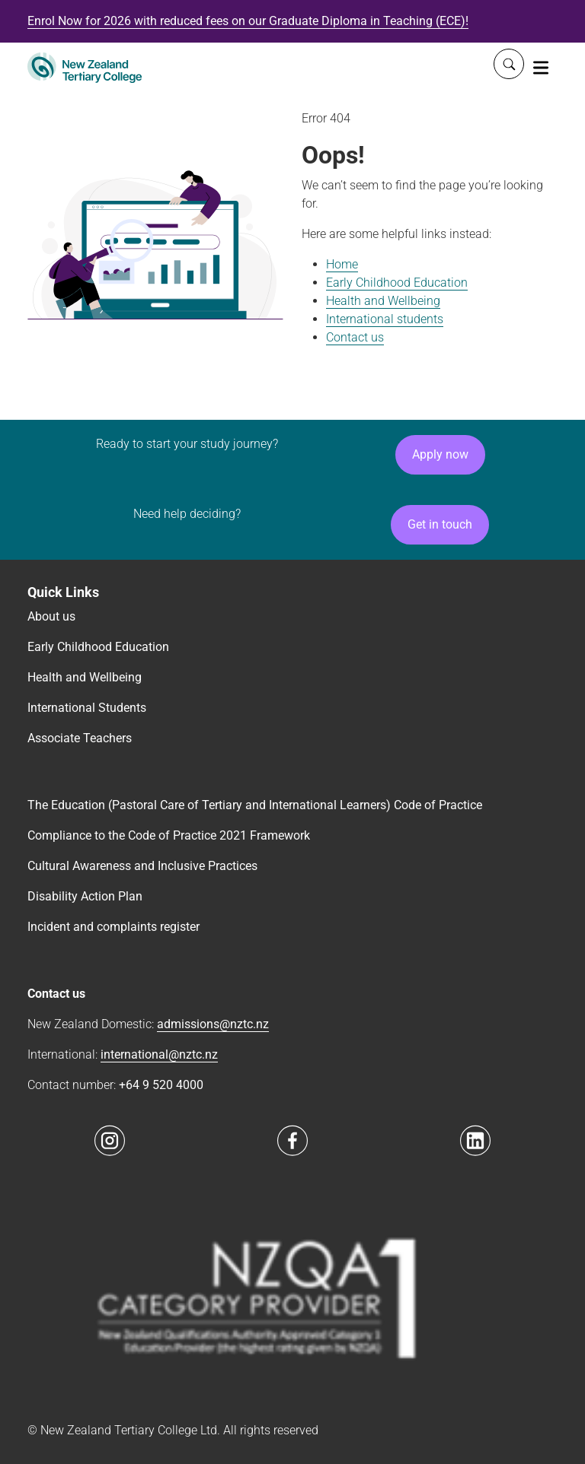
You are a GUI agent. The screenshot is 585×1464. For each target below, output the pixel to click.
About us (51, 616)
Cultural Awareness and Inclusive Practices (142, 866)
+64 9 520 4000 (161, 1085)
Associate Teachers (79, 738)
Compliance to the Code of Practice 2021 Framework (168, 835)
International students (384, 319)
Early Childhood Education (397, 282)
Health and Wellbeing (383, 301)
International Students (86, 707)
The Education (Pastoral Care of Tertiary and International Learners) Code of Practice (254, 805)
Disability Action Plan (84, 896)
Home (342, 264)
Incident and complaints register (113, 926)
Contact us (355, 337)
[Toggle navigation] (541, 67)
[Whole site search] (509, 64)
